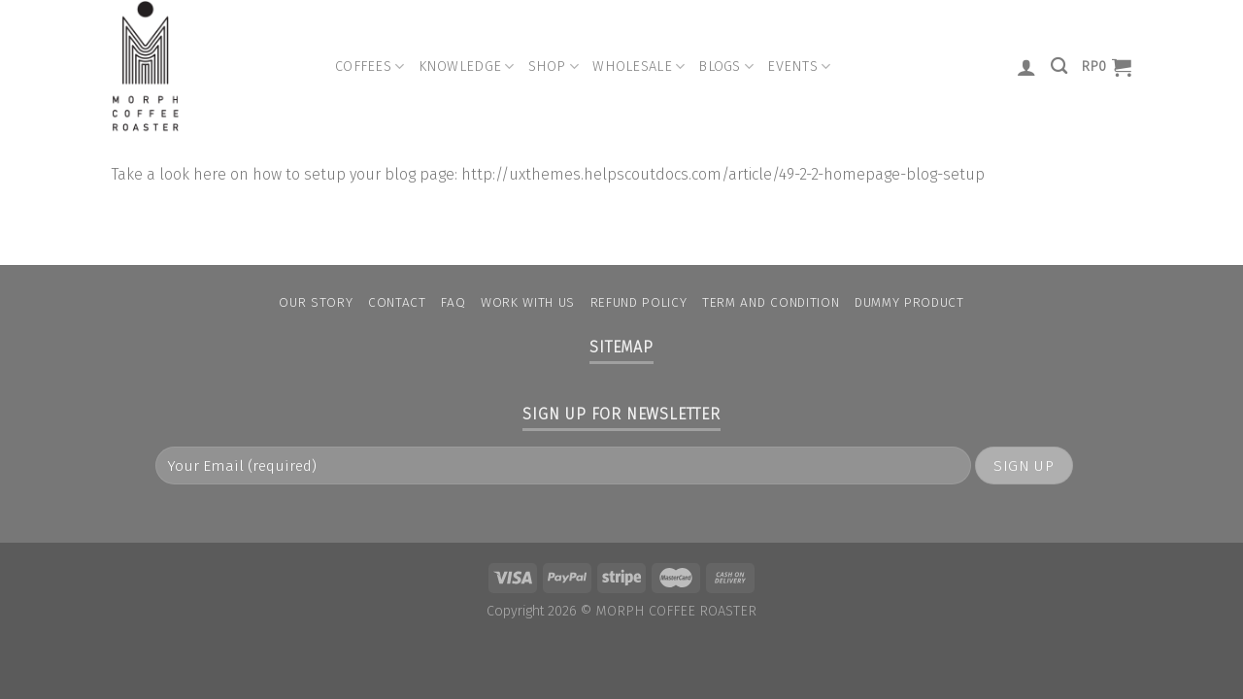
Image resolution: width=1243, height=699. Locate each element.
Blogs (726, 66)
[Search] (1059, 66)
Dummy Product (909, 302)
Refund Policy (639, 302)
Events (798, 66)
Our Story (316, 302)
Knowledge (467, 66)
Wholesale (638, 66)
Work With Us (528, 302)
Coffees (370, 66)
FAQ (453, 302)
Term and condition (770, 302)
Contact (397, 302)
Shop (554, 66)
